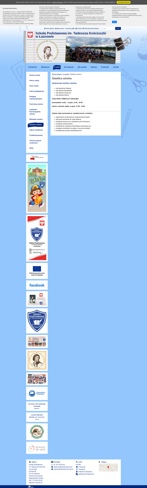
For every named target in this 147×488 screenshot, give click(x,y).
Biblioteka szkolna (36, 119)
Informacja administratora (91, 28)
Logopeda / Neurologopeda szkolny (34, 112)
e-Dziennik (81, 467)
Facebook (80, 469)
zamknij (114, 21)
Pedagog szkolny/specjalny (35, 98)
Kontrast (78, 28)
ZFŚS (31, 148)
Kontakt (116, 67)
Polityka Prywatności (84, 471)
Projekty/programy (36, 135)
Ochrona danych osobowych (35, 142)
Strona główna (49, 28)
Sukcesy (94, 67)
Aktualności (32, 67)
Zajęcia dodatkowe (36, 130)
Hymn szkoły (34, 86)
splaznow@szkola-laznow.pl (61, 467)
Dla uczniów (82, 67)
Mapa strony (59, 28)
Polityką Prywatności (57, 2)
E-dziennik (105, 67)
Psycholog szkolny (36, 104)
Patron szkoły (34, 80)
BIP (78, 464)
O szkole (57, 67)
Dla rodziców (69, 67)
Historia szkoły (34, 75)
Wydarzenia (45, 67)
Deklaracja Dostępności (85, 474)
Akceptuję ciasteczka (123, 2)
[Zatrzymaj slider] (89, 61)
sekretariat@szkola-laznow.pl (62, 469)
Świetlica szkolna (35, 124)
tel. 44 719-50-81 (58, 464)
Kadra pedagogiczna (36, 91)
